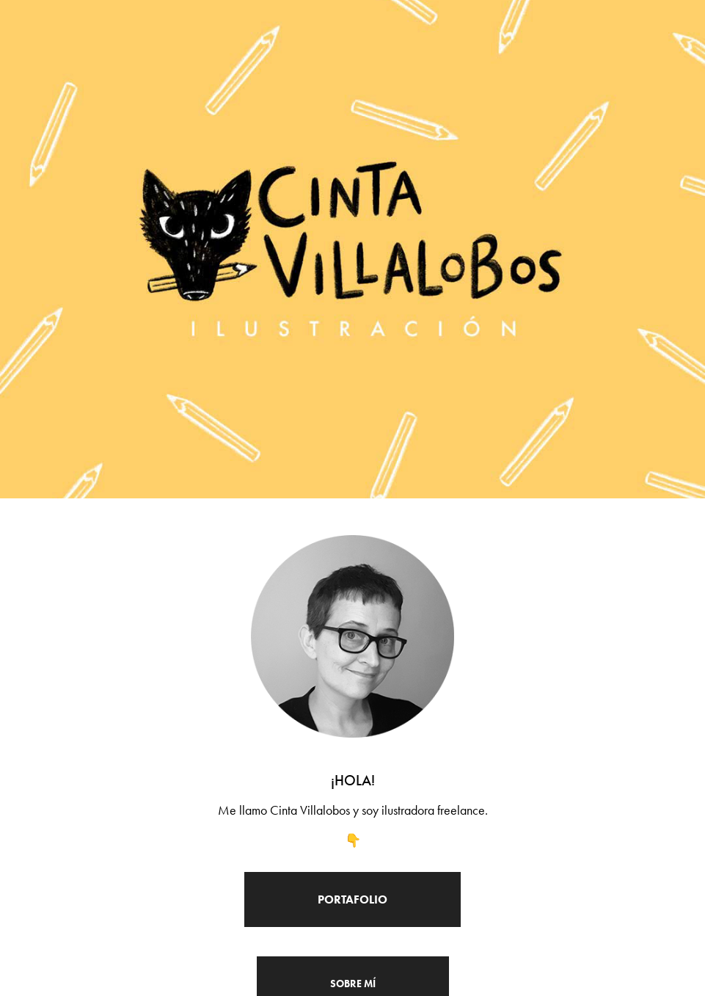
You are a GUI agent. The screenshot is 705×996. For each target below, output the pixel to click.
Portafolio (352, 899)
